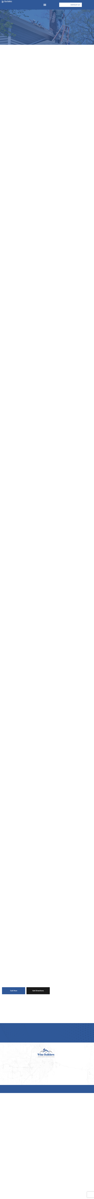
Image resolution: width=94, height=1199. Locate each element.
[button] (45, 5)
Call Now (13, 970)
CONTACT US (72, 5)
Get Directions (38, 970)
